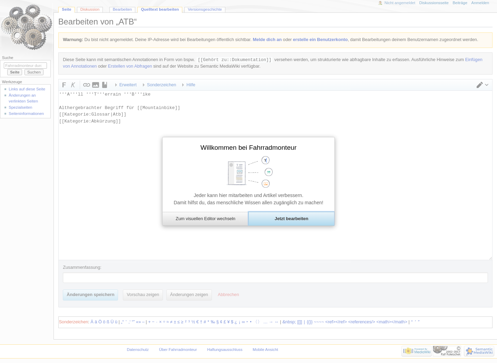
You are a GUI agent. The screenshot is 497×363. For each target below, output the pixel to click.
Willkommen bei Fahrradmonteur (248, 147)
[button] (205, 219)
